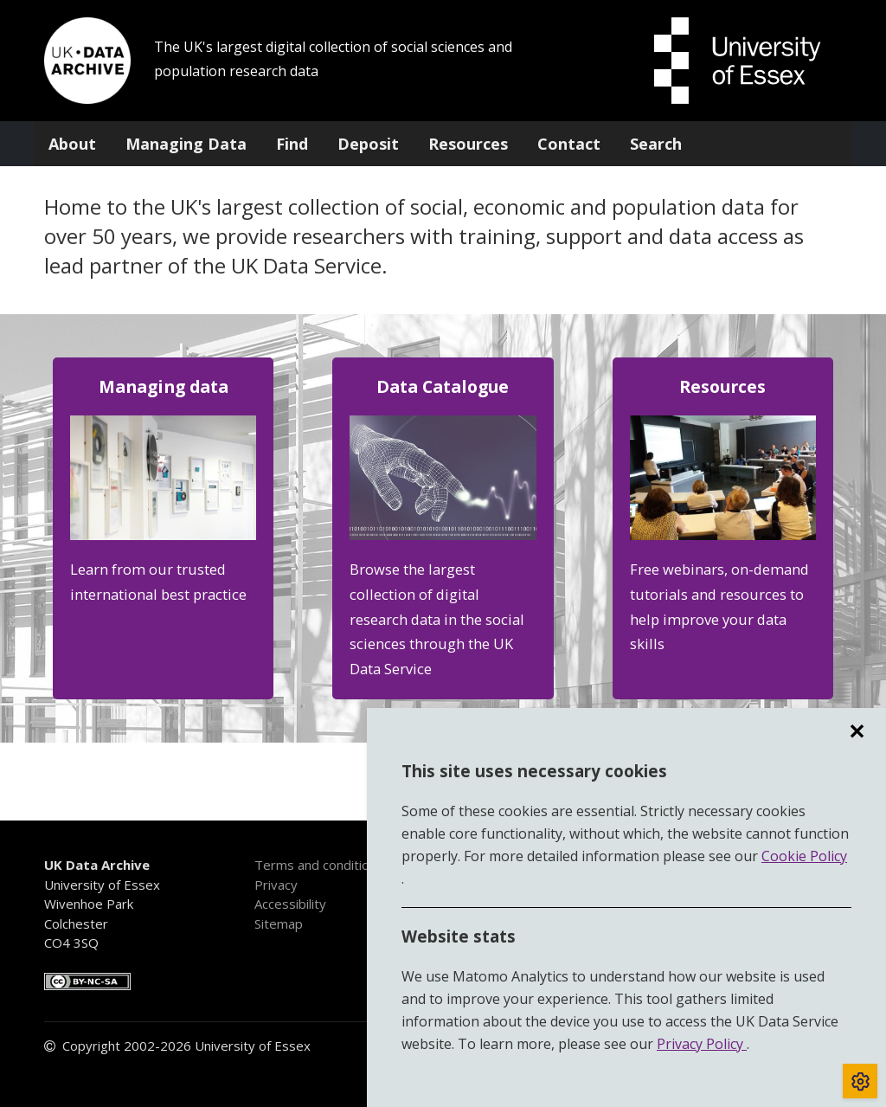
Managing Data (186, 143)
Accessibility (290, 903)
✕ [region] (856, 731)
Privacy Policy (702, 1043)
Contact (568, 143)
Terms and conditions (318, 864)
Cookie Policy (804, 856)
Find (292, 143)
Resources (468, 143)
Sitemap (278, 923)
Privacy (276, 884)
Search (656, 143)
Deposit (368, 143)
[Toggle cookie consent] (860, 1081)
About (72, 143)
